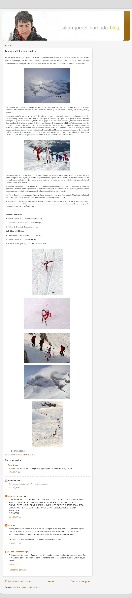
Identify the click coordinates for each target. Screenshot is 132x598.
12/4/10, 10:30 (15, 517)
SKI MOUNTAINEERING (25, 455)
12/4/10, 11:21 (15, 543)
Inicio (50, 581)
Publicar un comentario (19, 570)
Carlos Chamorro (16, 552)
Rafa (10, 465)
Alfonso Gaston (15, 496)
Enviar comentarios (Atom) (28, 587)
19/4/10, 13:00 (15, 564)
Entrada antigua (80, 581)
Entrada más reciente (18, 581)
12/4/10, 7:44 (14, 472)
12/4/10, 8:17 (14, 488)
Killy (10, 525)
